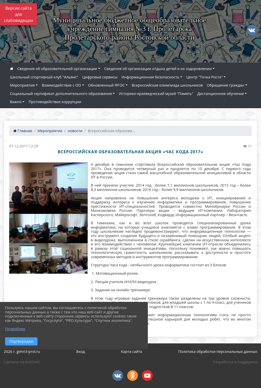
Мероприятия (22, 85)
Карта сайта (131, 351)
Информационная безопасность (150, 77)
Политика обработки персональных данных (217, 351)
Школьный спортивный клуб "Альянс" (44, 77)
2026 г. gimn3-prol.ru (22, 351)
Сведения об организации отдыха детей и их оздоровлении (158, 68)
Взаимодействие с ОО (61, 85)
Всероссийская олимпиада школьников (167, 85)
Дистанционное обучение (220, 93)
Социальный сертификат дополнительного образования (61, 93)
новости (75, 130)
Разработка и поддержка (235, 361)
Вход (80, 351)
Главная (22, 130)
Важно (16, 101)
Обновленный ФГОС (106, 85)
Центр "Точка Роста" (204, 77)
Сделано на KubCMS (22, 361)
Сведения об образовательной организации (57, 68)
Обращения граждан (225, 85)
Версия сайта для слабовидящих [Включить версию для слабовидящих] (18, 14)
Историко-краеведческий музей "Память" (156, 93)
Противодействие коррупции (55, 101)
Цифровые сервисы (100, 77)
